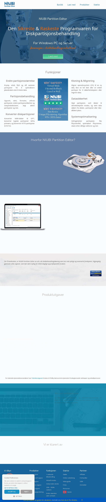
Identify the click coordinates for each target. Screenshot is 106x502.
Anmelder (83, 485)
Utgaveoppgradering (36, 492)
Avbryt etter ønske (52, 484)
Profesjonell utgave (36, 478)
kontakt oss (56, 500)
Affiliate (82, 474)
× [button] (32, 476)
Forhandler (83, 478)
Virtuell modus (51, 480)
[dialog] (18, 487)
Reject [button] (26, 492)
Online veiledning (69, 478)
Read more (20, 485)
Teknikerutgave (34, 488)
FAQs (65, 485)
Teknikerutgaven (37, 378)
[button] (18, 496)
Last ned (71, 4)
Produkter (84, 4)
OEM (81, 481)
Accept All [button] (12, 492)
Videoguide (67, 481)
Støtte (97, 4)
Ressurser (66, 488)
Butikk (60, 4)
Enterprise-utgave (35, 485)
